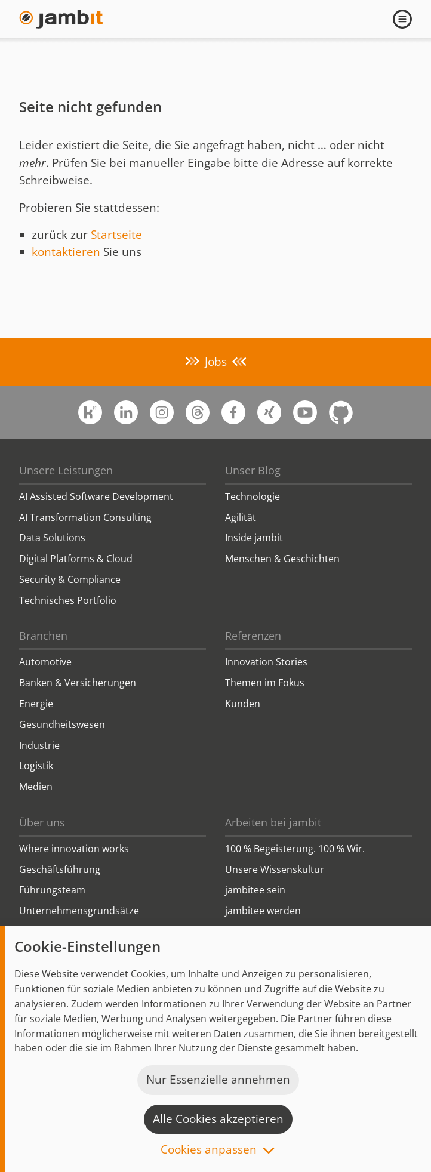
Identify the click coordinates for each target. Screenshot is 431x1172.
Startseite (116, 234)
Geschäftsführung (59, 869)
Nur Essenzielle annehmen (218, 1079)
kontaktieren (66, 252)
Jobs (216, 361)
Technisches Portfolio (67, 600)
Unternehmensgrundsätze (79, 910)
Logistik (36, 765)
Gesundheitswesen (62, 724)
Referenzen (253, 635)
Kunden (242, 703)
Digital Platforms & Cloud (76, 558)
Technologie (252, 496)
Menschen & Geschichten (282, 558)
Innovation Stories (266, 661)
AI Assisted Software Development (96, 496)
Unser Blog (253, 470)
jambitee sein (255, 889)
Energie (36, 703)
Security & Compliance (70, 579)
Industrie (39, 745)
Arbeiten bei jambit (273, 822)
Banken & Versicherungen (77, 682)
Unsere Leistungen (66, 470)
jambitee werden (263, 910)
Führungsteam (52, 889)
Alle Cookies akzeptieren (218, 1119)
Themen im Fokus (264, 682)
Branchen (43, 635)
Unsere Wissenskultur (274, 869)
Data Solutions (52, 537)
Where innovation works (74, 848)
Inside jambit (254, 537)
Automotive (45, 661)
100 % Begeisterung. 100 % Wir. (295, 848)
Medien (36, 786)
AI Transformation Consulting (85, 517)
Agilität (240, 517)
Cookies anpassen (209, 1150)
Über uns (42, 822)
